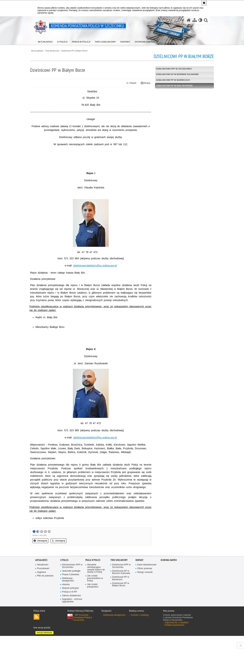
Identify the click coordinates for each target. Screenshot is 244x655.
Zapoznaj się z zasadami (177, 641)
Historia (66, 603)
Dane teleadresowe (147, 583)
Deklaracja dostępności (68, 598)
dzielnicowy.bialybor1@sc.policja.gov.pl (97, 269)
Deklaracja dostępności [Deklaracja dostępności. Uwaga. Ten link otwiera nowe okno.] (114, 634)
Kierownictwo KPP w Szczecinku (72, 584)
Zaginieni (41, 591)
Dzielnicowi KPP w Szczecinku (172, 69)
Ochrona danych (169, 578)
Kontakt (139, 578)
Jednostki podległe (71, 589)
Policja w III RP (69, 610)
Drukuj (144, 83)
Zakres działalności (71, 614)
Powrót (130, 83)
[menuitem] (45, 41)
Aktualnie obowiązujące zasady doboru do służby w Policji (96, 587)
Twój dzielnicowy (57, 51)
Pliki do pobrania (45, 594)
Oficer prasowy (144, 587)
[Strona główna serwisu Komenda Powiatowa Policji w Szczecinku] (188, 20)
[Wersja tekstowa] (200, 20)
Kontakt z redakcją (140, 634)
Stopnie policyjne (70, 607)
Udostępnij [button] (45, 559)
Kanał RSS (36, 636)
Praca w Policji (92, 578)
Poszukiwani (43, 587)
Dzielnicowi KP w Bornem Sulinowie (176, 74)
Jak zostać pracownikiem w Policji (95, 597)
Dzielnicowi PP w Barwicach (171, 80)
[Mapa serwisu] (194, 20)
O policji (64, 578)
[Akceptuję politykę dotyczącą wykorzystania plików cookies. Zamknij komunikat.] (204, 3)
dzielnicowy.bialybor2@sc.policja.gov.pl (97, 444)
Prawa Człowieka (70, 593)
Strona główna (42, 51)
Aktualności (41, 578)
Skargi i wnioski (145, 591)
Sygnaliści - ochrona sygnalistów (72, 619)
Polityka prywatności (174, 644)
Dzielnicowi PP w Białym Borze (80, 51)
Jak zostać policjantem (93, 604)
